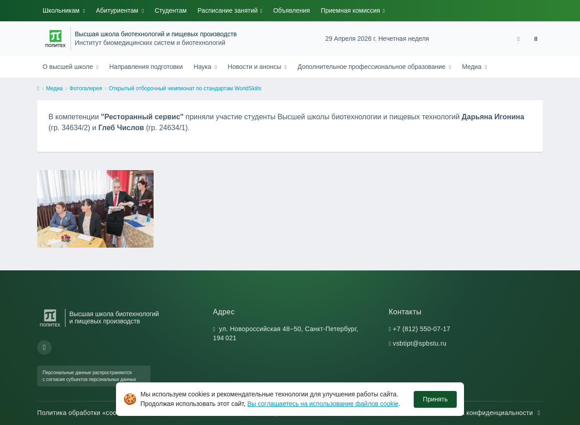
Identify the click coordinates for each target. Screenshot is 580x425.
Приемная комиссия (351, 10)
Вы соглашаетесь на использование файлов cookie (323, 403)
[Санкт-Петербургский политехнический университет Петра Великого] (55, 38)
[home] (38, 88)
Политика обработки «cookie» (88, 412)
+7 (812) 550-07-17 (421, 328)
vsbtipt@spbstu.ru (419, 343)
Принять (435, 399)
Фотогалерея (85, 88)
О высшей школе (69, 66)
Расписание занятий (229, 10)
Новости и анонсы (255, 66)
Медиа (472, 66)
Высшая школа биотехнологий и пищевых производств (156, 34)
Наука (203, 66)
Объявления (291, 10)
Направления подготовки (146, 66)
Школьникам (62, 10)
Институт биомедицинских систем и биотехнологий (150, 42)
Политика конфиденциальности (489, 412)
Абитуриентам (118, 10)
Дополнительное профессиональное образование (372, 66)
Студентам (171, 10)
